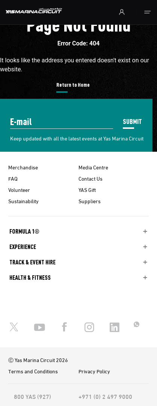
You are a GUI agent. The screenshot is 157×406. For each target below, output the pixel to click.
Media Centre (93, 167)
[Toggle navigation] (147, 12)
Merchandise (23, 167)
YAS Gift (87, 189)
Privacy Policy (94, 371)
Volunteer (19, 189)
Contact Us (90, 178)
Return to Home (73, 84)
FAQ (13, 178)
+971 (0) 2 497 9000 (105, 396)
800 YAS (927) (32, 396)
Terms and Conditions (33, 371)
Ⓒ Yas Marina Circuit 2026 (38, 360)
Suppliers (89, 201)
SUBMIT (132, 121)
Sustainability (23, 201)
